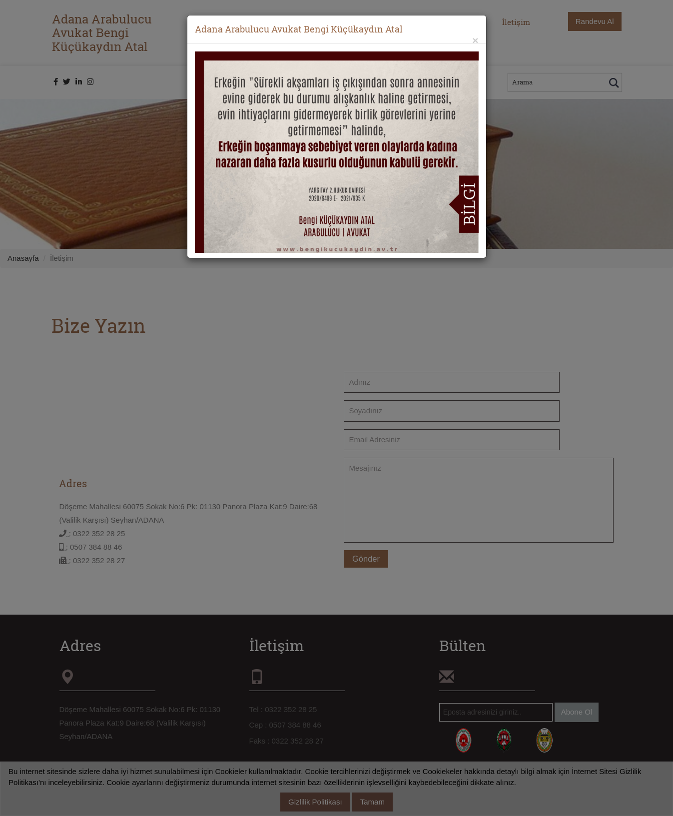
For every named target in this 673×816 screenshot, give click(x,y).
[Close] (475, 40)
